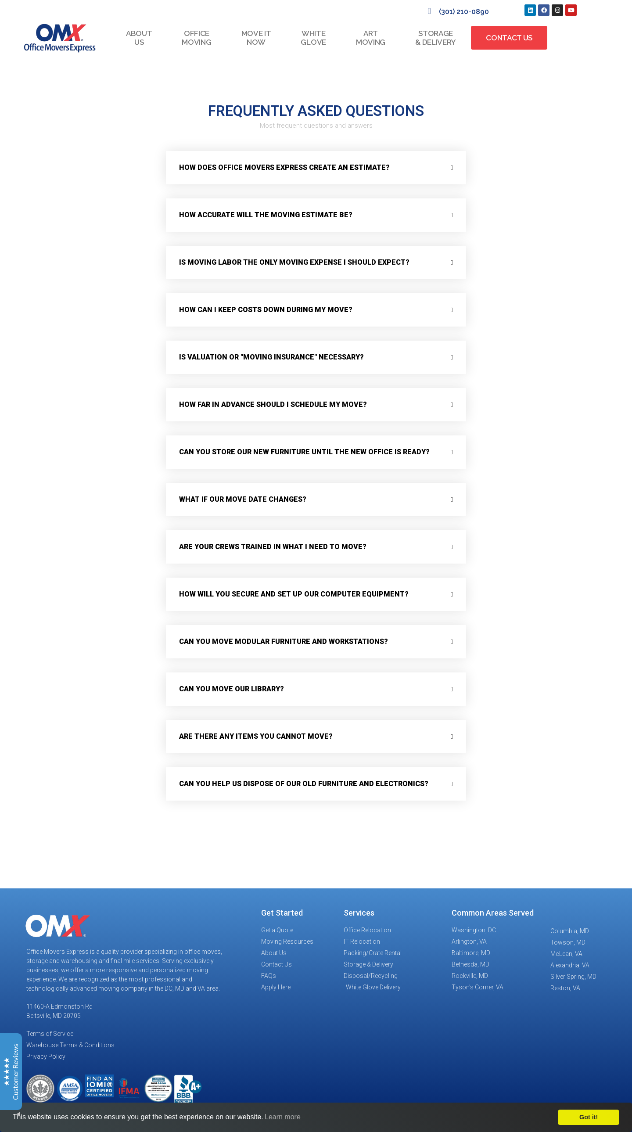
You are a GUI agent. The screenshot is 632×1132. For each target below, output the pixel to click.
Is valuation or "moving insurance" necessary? (271, 357)
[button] (316, 167)
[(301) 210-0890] (429, 11)
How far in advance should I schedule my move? (273, 404)
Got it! (588, 1117)
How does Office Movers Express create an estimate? (284, 167)
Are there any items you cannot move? (256, 736)
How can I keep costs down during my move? (265, 309)
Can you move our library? (231, 689)
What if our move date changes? (242, 499)
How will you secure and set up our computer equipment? (294, 594)
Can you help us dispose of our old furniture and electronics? (303, 784)
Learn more (283, 1117)
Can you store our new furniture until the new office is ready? (304, 452)
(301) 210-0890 (464, 11)
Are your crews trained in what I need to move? (272, 547)
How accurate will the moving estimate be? (265, 215)
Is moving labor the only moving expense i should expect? (294, 262)
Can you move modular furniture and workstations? (283, 641)
